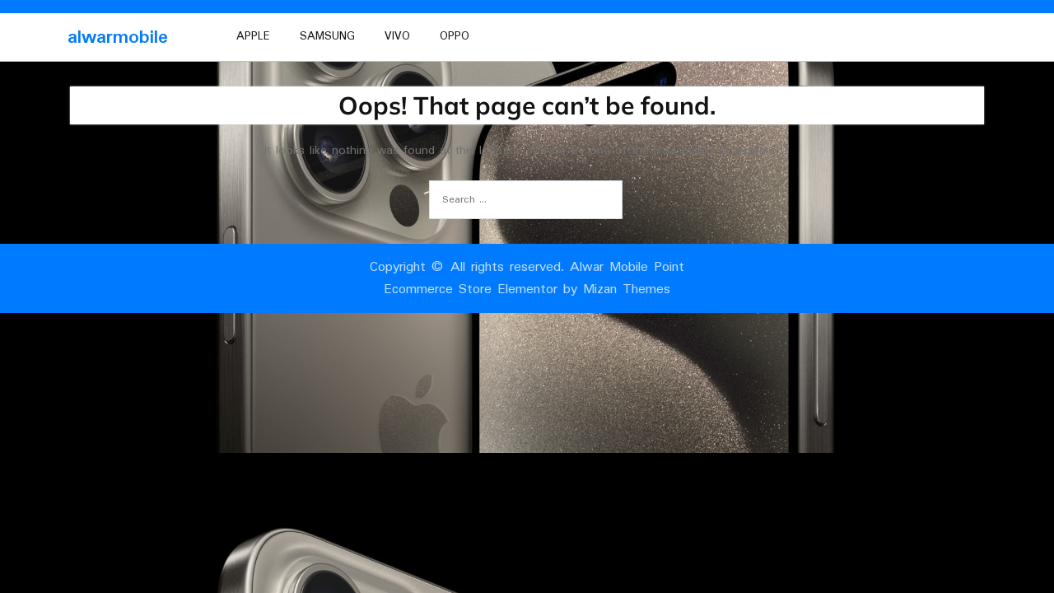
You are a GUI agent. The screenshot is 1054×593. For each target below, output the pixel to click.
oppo (454, 36)
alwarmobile (118, 37)
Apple (253, 36)
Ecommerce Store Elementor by (527, 289)
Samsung (327, 36)
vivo (397, 36)
